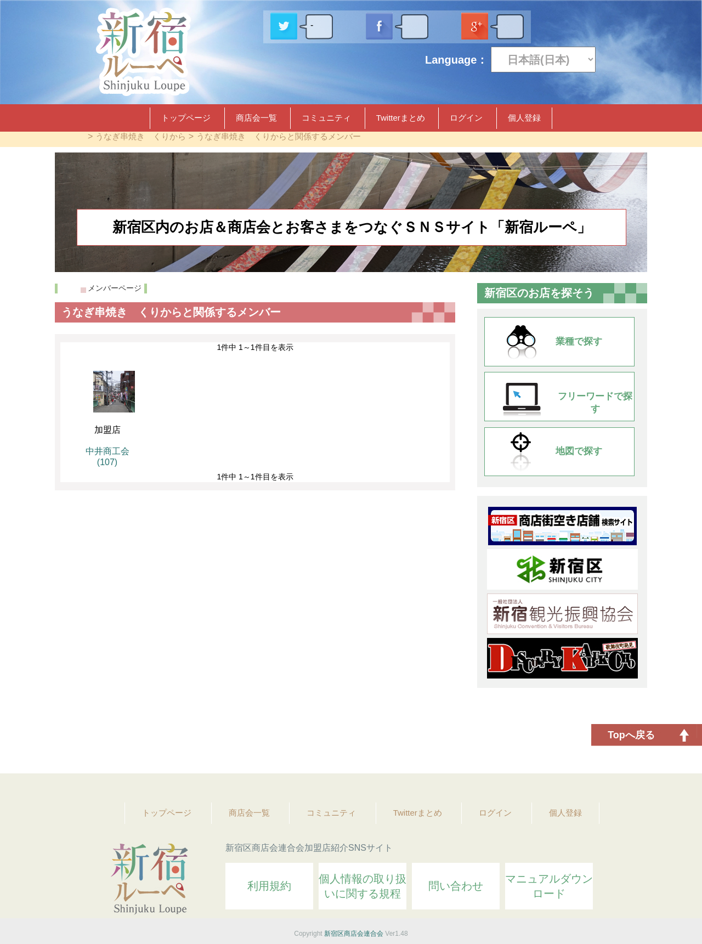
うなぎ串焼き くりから (140, 136)
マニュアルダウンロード (549, 886)
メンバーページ (114, 288)
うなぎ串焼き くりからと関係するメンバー (278, 136)
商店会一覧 (256, 117)
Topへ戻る (631, 735)
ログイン (466, 117)
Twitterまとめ (400, 117)
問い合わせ (455, 886)
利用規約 (269, 886)
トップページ (186, 117)
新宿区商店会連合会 (353, 933)
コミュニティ (326, 117)
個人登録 (524, 117)
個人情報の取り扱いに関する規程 (362, 886)
